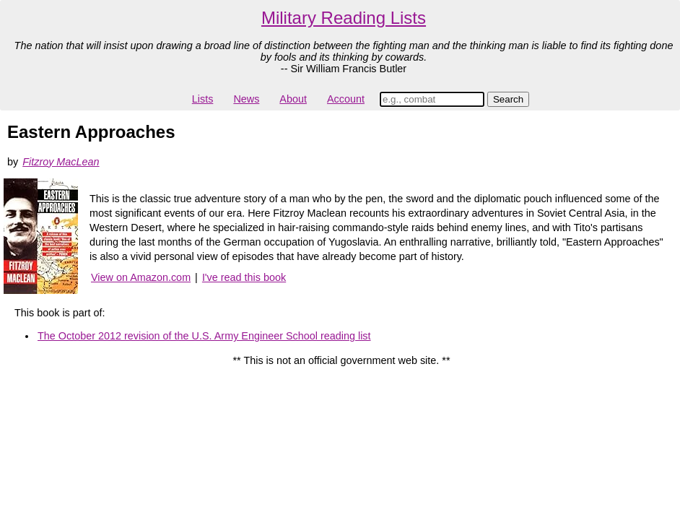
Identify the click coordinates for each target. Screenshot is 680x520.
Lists (203, 99)
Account (346, 99)
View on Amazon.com (141, 277)
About (293, 99)
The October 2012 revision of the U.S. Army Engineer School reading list (204, 336)
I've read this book (244, 277)
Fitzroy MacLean (60, 162)
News (246, 99)
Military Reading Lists (343, 17)
